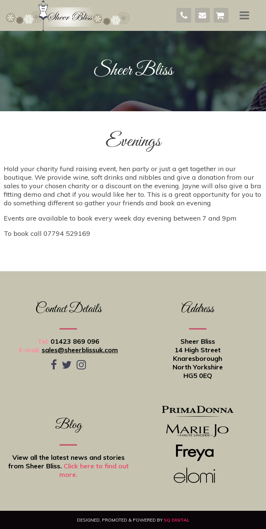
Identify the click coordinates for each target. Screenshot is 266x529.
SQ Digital (176, 520)
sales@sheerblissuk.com (80, 350)
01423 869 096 (75, 341)
